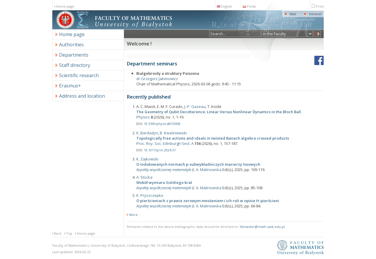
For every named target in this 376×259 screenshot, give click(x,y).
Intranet (315, 14)
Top (69, 233)
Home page (65, 6)
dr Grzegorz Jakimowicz (157, 78)
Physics (143, 117)
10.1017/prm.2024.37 (160, 150)
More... (134, 214)
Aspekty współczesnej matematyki (163, 169)
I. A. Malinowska (207, 169)
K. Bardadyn (147, 133)
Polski (249, 6)
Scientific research (79, 75)
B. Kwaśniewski (173, 133)
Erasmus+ (70, 85)
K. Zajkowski (147, 159)
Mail (293, 14)
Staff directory (74, 65)
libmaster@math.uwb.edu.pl (262, 226)
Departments (73, 55)
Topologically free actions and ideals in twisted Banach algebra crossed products (212, 138)
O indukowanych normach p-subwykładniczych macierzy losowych (198, 164)
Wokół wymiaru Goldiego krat (164, 182)
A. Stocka (144, 177)
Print (318, 6)
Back (57, 233)
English (224, 6)
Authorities (71, 44)
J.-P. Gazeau (195, 106)
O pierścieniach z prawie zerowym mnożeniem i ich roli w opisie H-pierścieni (207, 200)
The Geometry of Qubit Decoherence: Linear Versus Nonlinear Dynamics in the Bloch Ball (218, 111)
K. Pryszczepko (149, 195)
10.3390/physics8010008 (162, 123)
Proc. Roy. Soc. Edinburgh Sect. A (165, 143)
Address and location (82, 96)
